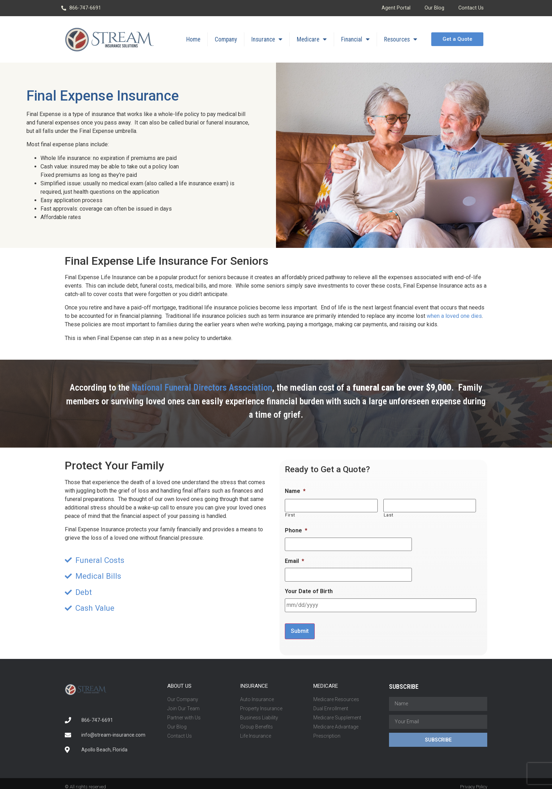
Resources (400, 39)
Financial (355, 39)
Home (193, 39)
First (290, 514)
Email (294, 559)
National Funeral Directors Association (202, 387)
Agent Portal (396, 8)
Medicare (312, 39)
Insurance (266, 39)
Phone (296, 529)
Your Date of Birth (309, 588)
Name (295, 491)
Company (226, 39)
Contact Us (471, 8)
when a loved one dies (454, 316)
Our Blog (434, 8)
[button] (457, 39)
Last (389, 514)
